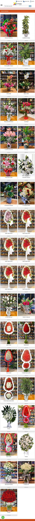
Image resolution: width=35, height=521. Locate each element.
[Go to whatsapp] (2, 517)
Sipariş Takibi (26, 1)
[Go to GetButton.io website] (3, 519)
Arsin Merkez (4, 11)
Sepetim (32, 1)
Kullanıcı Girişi (19, 1)
